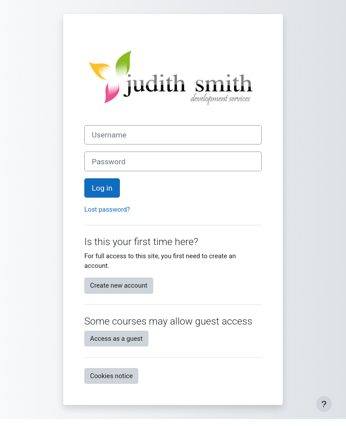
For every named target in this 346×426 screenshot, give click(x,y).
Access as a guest (116, 339)
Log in (102, 188)
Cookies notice (111, 376)
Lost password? (107, 209)
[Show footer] (324, 404)
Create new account (119, 285)
